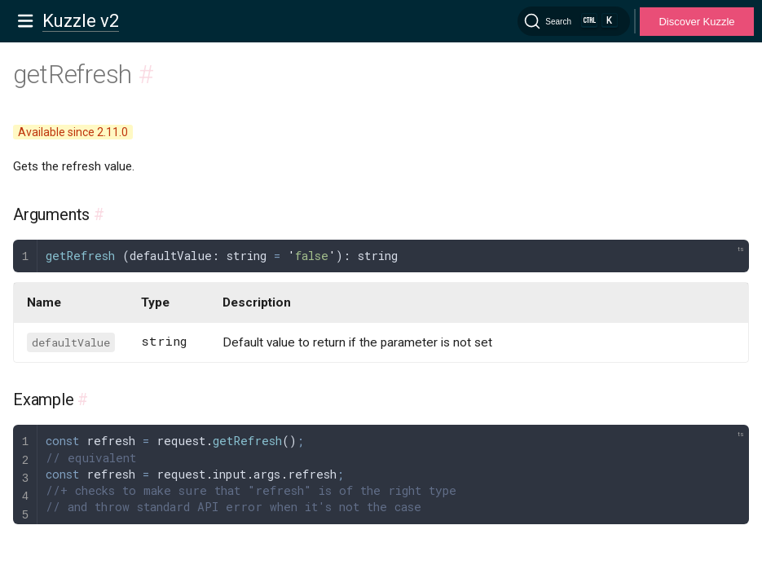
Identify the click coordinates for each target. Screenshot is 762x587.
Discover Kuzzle (696, 21)
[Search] (574, 21)
